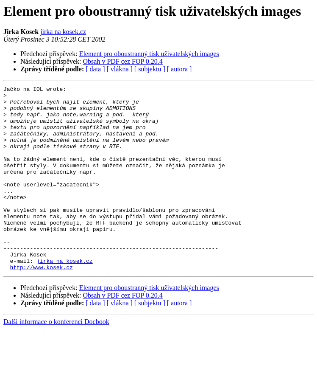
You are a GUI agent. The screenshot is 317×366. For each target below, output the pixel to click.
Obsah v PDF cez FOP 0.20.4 (123, 61)
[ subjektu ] (149, 69)
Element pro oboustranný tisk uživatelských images (149, 53)
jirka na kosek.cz (63, 31)
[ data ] (95, 69)
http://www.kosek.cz (41, 304)
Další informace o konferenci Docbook (56, 358)
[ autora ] (179, 69)
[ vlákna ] (120, 69)
